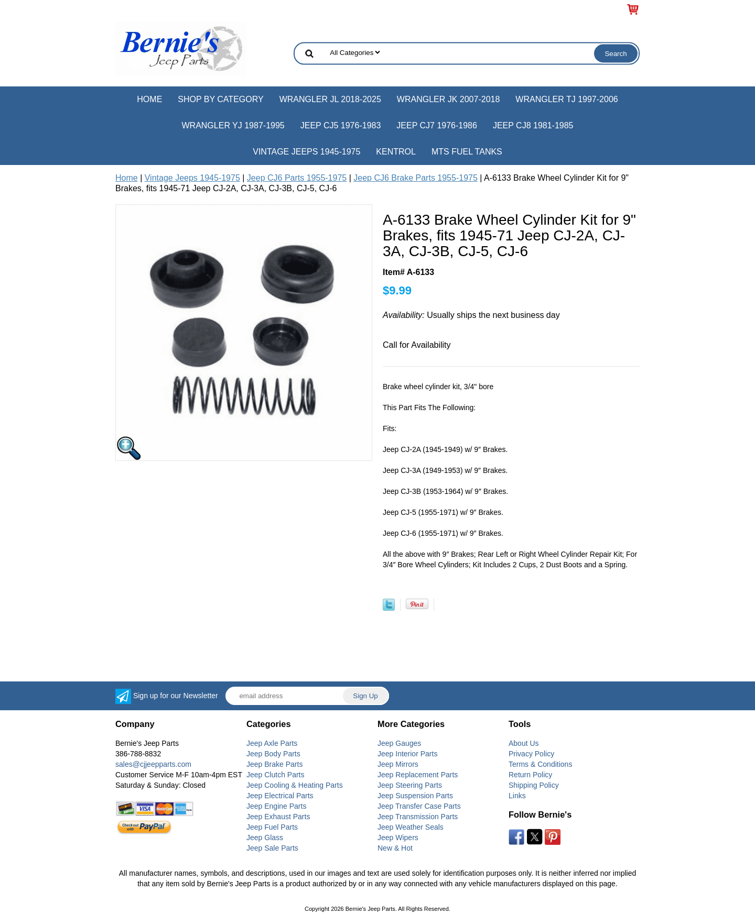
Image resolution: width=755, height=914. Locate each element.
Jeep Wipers (398, 837)
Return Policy (530, 774)
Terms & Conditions (540, 764)
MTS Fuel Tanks (467, 151)
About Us (524, 743)
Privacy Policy (531, 754)
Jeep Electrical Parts (280, 795)
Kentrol (396, 151)
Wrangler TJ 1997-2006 (566, 99)
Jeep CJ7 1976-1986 (436, 125)
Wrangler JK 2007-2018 (448, 99)
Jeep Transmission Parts (418, 816)
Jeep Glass (264, 837)
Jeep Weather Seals (411, 827)
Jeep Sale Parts (272, 848)
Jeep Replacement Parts (418, 774)
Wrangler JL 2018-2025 (330, 99)
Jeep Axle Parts (271, 743)
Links (517, 795)
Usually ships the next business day (471, 315)
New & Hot (395, 848)
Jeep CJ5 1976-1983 (340, 125)
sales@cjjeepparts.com (153, 764)
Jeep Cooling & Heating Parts (294, 785)
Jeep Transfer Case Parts (419, 806)
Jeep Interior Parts (407, 754)
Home (149, 99)
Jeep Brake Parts (274, 764)
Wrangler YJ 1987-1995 (232, 125)
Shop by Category (220, 99)
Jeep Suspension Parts (415, 795)
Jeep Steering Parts (410, 785)
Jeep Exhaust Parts (278, 816)
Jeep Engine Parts (276, 806)
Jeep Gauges (399, 743)
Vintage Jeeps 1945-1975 (306, 151)
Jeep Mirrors (398, 764)
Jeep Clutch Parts (275, 774)
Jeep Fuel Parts (272, 827)
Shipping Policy (534, 785)
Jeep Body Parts (273, 754)
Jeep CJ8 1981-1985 (533, 125)
